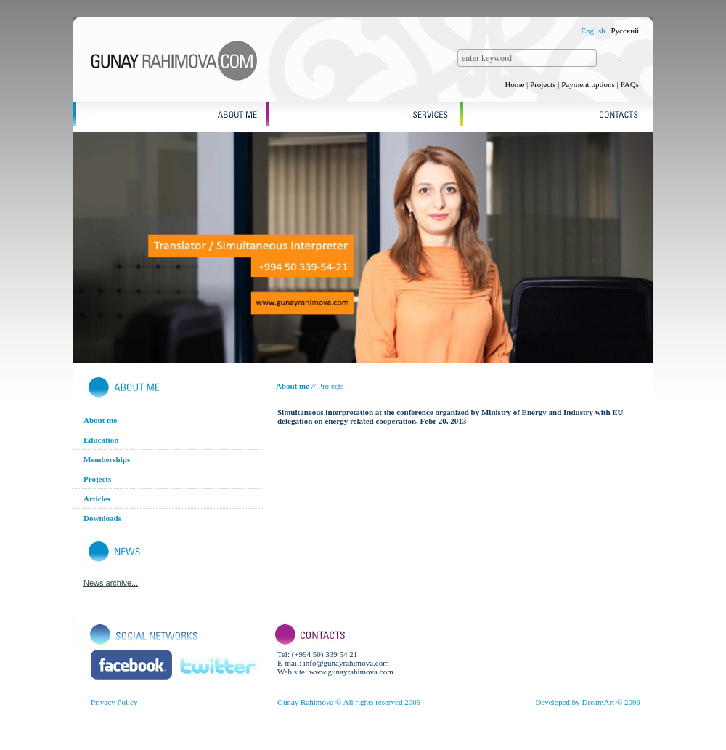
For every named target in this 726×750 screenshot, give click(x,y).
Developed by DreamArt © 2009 (587, 702)
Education (100, 439)
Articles (96, 498)
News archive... (110, 582)
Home (514, 84)
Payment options (588, 84)
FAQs (630, 84)
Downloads (102, 518)
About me (100, 420)
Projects (542, 84)
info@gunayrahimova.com (346, 662)
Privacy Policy (114, 702)
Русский (625, 30)
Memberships (106, 459)
